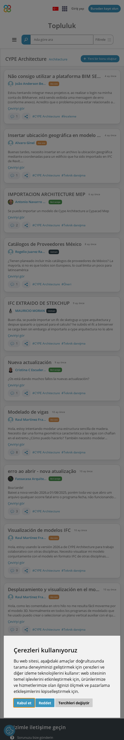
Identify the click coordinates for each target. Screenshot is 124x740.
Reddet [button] (45, 703)
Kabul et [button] (24, 703)
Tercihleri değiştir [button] (73, 703)
